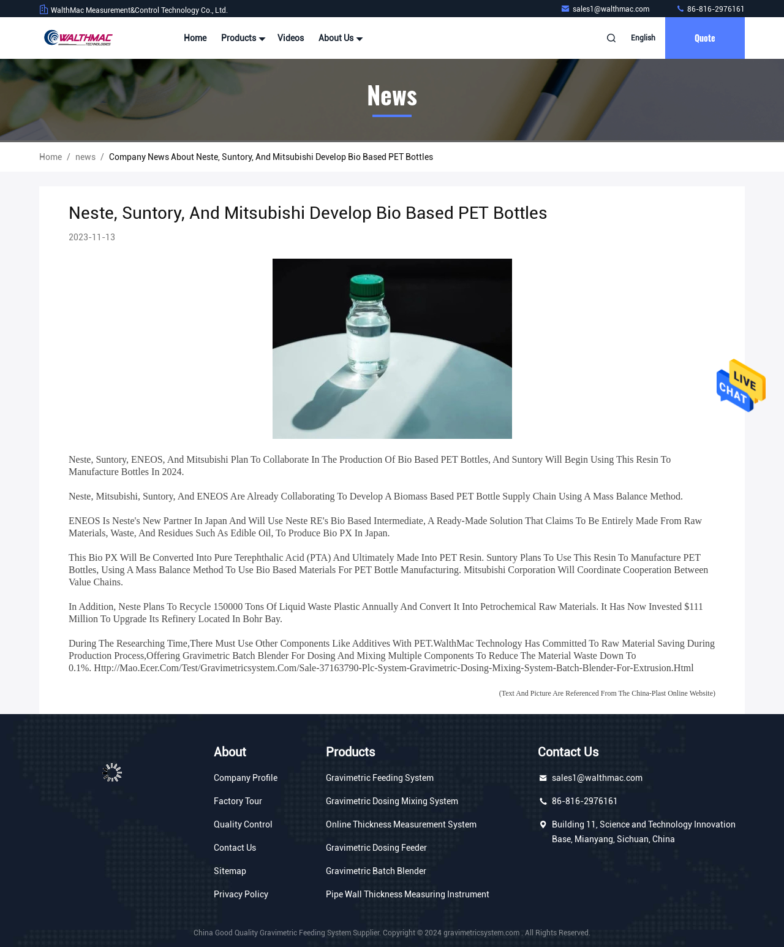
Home (195, 38)
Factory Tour (238, 801)
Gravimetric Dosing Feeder (376, 848)
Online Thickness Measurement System (401, 824)
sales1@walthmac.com (605, 9)
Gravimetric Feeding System (380, 778)
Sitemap (230, 871)
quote (705, 37)
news (85, 157)
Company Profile (245, 778)
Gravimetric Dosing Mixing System (392, 801)
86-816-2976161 (710, 9)
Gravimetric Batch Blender (376, 871)
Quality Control (243, 824)
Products (242, 38)
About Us (339, 38)
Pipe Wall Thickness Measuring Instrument (407, 894)
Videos (290, 38)
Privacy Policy (241, 894)
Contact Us (235, 848)
